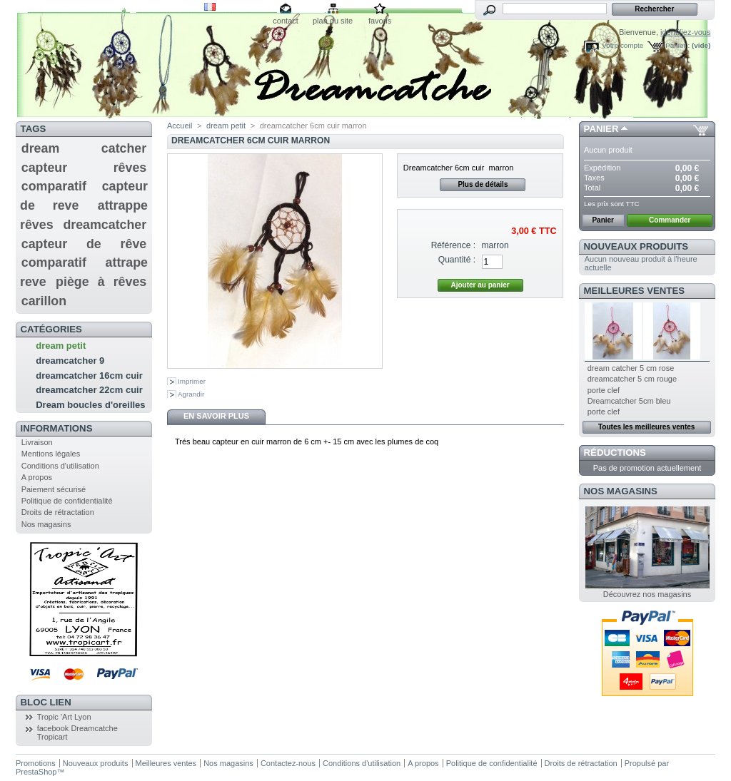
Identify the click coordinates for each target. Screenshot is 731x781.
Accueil (179, 125)
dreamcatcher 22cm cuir (89, 389)
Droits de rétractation (57, 512)
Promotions (36, 763)
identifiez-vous (685, 32)
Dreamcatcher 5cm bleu (629, 401)
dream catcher (83, 148)
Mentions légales (51, 453)
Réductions (615, 452)
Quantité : (456, 260)
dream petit (61, 345)
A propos (36, 477)
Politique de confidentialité (67, 500)
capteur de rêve (83, 244)
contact (285, 20)
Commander (669, 220)
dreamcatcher (104, 225)
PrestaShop (36, 771)
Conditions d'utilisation (60, 465)
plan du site (333, 20)
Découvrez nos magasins (647, 594)
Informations (57, 428)
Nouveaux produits (636, 246)
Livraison (37, 442)
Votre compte (622, 45)
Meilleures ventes (634, 290)
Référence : (453, 245)
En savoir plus (216, 416)
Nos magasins (46, 524)
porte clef (604, 390)
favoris (379, 20)
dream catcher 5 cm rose (631, 368)
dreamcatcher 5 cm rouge (632, 378)
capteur (44, 167)
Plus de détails (483, 184)
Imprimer (192, 381)
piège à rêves (101, 282)
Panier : (677, 45)
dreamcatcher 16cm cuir (89, 375)
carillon (43, 301)
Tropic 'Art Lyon (64, 717)
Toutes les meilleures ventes (646, 427)
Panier (601, 128)
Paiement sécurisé (53, 489)
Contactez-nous (288, 763)
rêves (130, 167)
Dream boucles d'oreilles (90, 404)
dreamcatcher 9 (70, 360)
